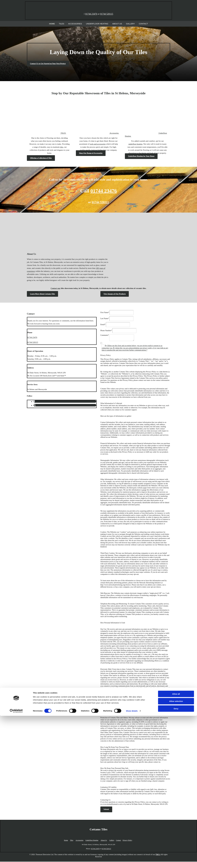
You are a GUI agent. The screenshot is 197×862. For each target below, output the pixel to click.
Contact (138, 24)
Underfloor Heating (97, 24)
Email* (102, 325)
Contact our (55, 289)
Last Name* (104, 319)
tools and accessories (98, 145)
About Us (115, 24)
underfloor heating (135, 145)
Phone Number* (106, 331)
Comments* (104, 336)
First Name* (104, 313)
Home (57, 24)
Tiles (65, 24)
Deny (176, 855)
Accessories (78, 24)
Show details (132, 857)
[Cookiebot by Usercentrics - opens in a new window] (16, 857)
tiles (61, 148)
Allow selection (176, 847)
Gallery (127, 24)
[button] (48, 64)
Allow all (176, 840)
